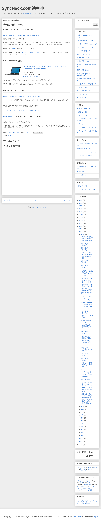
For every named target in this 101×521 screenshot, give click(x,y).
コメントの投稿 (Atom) (39, 207)
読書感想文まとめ (83, 61)
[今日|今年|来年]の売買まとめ (86, 84)
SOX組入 (89, 467)
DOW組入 (80, 467)
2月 (82, 432)
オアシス (83, 488)
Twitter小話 (80, 171)
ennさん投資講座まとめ (85, 40)
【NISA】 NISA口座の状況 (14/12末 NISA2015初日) (87, 255)
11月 (82, 406)
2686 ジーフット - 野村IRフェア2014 (87, 342)
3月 (82, 429)
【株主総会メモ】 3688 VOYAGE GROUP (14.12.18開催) (86, 287)
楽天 (83, 503)
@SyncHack (27, 13)
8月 (82, 415)
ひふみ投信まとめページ (85, 156)
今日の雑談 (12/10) (84, 359)
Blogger (95, 517)
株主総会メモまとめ (83, 108)
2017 (81, 223)
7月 (82, 418)
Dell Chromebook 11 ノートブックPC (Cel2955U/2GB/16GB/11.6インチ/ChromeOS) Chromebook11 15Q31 (44, 67)
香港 (81, 469)
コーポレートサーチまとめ (86, 189)
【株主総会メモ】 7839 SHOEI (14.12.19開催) (86, 280)
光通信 (79, 481)
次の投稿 (6, 200)
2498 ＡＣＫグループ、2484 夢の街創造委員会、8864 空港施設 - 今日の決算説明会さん (86, 398)
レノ (81, 482)
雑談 (9, 135)
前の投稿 (67, 200)
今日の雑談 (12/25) (84, 266)
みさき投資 (88, 490)
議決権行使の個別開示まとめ (86, 127)
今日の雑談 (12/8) (86, 379)
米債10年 (89, 469)
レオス (88, 488)
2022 (81, 209)
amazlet (31, 70)
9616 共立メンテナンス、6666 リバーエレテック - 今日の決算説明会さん (87, 373)
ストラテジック (87, 484)
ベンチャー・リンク (90, 500)
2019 (81, 217)
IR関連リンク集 (82, 186)
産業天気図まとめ (83, 70)
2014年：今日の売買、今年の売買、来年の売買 (87, 238)
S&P (85, 467)
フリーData (13, 48)
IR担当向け (80, 124)
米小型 (95, 467)
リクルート (80, 500)
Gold (78, 470)
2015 (81, 229)
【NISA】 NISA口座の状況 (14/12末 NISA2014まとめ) (87, 272)
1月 (82, 435)
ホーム (36, 200)
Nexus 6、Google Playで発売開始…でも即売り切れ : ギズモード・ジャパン (26, 96)
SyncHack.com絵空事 (23, 8)
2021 (81, 212)
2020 (81, 214)
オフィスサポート (82, 486)
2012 (81, 442)
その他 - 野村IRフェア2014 (86, 321)
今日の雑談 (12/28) (84, 249)
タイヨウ (81, 490)
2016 (81, 226)
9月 (82, 412)
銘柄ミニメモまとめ (83, 54)
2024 (81, 203)
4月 (82, 426)
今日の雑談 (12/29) (84, 244)
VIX (78, 469)
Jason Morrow (77, 517)
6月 (82, 421)
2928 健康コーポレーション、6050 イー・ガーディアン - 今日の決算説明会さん (87, 386)
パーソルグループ (82, 502)
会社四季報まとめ (83, 57)
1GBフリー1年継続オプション (31, 52)
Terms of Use (81, 97)
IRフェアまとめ (82, 115)
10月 (82, 409)
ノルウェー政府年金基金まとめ (87, 44)
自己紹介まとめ (82, 94)
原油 (82, 470)
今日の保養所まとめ (83, 91)
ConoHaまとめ (82, 87)
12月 (82, 234)
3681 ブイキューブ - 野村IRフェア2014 (86, 349)
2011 (81, 445)
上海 (85, 469)
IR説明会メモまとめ (83, 112)
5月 (82, 424)
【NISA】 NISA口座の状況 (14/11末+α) (87, 364)
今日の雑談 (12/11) (84, 354)
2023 (81, 206)
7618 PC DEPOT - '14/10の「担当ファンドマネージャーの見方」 (87, 305)
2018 (81, 220)
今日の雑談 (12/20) (84, 312)
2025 (81, 200)
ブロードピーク (86, 481)
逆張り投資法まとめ (83, 51)
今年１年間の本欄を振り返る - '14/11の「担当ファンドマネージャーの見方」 (87, 296)
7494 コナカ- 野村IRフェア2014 (87, 337)
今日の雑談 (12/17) (84, 332)
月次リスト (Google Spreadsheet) (83, 74)
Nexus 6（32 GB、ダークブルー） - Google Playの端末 (24, 110)
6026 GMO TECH (9, 116)
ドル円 (86, 470)
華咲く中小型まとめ (83, 149)
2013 (81, 439)
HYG (94, 469)
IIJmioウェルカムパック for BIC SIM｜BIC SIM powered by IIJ (22, 35)
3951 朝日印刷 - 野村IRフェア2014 (86, 327)
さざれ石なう (81, 175)
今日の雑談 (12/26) (84, 261)
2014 (81, 232)
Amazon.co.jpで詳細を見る (31, 76)
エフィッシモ (92, 482)
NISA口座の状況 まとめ (85, 47)
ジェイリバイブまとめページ (86, 152)
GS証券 (87, 503)
